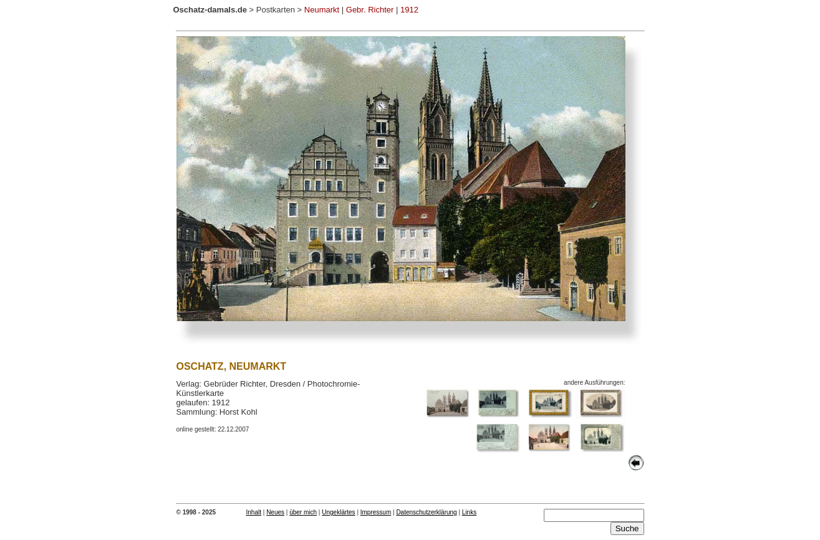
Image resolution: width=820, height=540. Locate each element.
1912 (409, 9)
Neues (275, 512)
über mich (303, 512)
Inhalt (253, 512)
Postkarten (275, 9)
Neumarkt (321, 9)
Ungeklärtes (338, 512)
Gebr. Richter (370, 9)
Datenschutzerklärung (426, 512)
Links (469, 512)
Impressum (375, 512)
